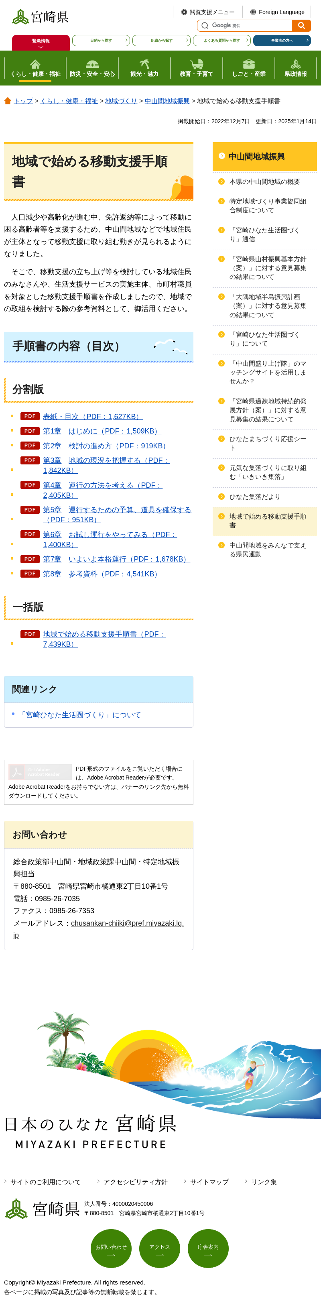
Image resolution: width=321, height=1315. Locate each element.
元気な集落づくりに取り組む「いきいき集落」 (268, 472)
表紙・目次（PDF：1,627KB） (93, 417)
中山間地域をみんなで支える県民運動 (268, 550)
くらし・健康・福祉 (69, 101)
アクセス (159, 1248)
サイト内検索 (204, 25)
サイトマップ (209, 1182)
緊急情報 (41, 41)
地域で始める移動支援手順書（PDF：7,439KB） (104, 639)
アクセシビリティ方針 (136, 1182)
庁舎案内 (208, 1248)
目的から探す (101, 41)
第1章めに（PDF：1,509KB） (102, 431)
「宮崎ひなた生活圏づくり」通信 (265, 234)
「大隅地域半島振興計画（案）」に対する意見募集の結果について (268, 305)
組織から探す (162, 41)
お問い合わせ (111, 1248)
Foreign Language (282, 12)
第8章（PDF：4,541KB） (102, 574)
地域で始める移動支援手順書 (268, 521)
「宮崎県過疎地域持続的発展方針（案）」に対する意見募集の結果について (268, 410)
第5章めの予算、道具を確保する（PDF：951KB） (117, 515)
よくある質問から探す (222, 41)
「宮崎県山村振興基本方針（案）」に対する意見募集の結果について (268, 268)
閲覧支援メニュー (212, 12)
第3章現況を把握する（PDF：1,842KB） (106, 465)
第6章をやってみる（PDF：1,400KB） (110, 540)
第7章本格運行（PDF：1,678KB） (116, 559)
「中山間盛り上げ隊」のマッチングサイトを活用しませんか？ (268, 372)
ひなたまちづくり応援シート (268, 443)
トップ (23, 101)
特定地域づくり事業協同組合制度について (268, 206)
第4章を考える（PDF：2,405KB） (103, 490)
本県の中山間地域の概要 (265, 181)
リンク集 (264, 1182)
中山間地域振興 (167, 101)
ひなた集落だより (255, 496)
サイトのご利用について (45, 1182)
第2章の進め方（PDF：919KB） (106, 446)
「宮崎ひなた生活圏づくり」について (79, 715)
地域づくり (121, 101)
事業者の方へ (282, 41)
